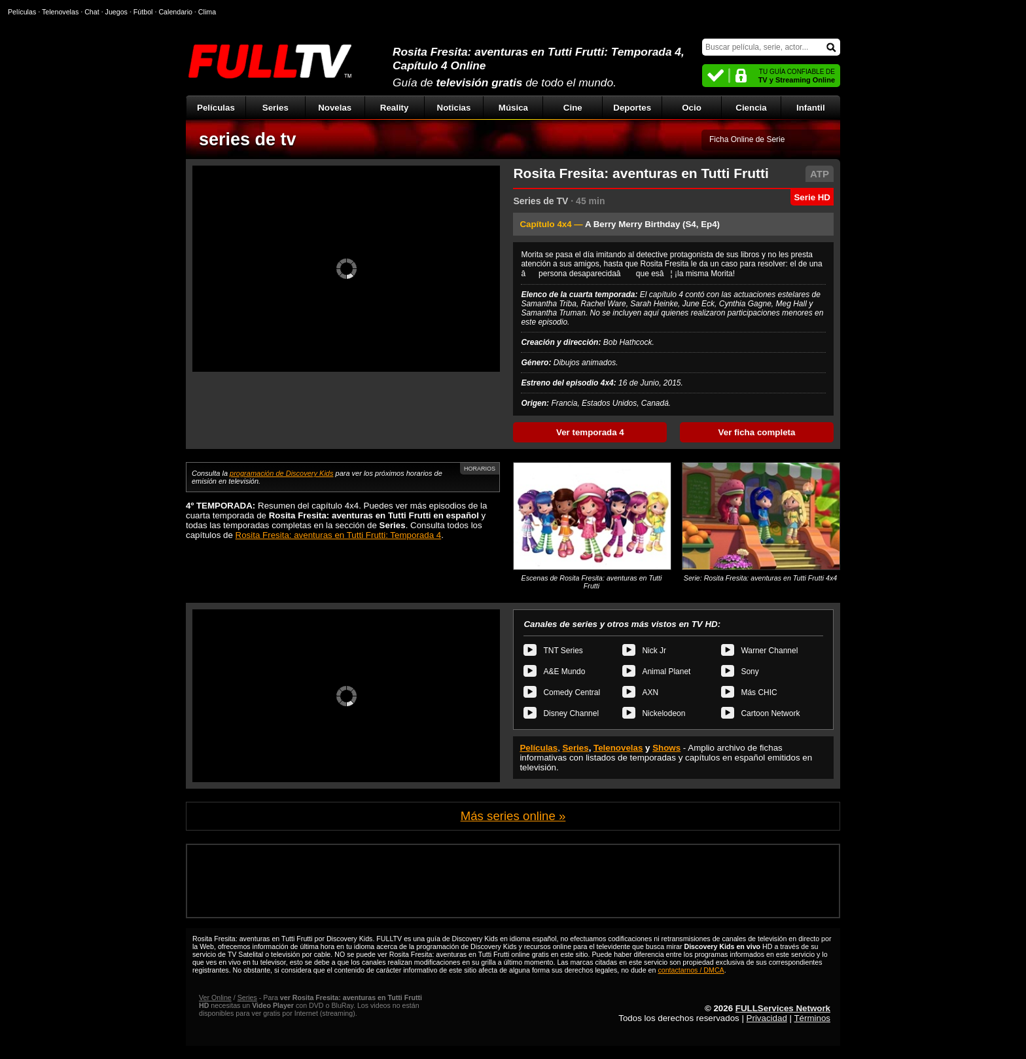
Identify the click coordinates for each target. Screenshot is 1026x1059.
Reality (394, 108)
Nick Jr (654, 650)
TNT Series (562, 650)
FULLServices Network (782, 1008)
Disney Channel (571, 713)
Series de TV (540, 201)
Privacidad (767, 1018)
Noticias (454, 108)
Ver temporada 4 (590, 432)
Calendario (175, 12)
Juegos (116, 12)
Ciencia (750, 108)
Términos (812, 1018)
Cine (572, 108)
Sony (749, 671)
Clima (207, 12)
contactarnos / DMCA (691, 970)
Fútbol (143, 12)
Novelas (334, 108)
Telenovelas (618, 748)
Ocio (691, 108)
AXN (650, 692)
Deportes (632, 108)
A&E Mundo (564, 671)
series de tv (247, 139)
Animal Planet (666, 671)
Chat (91, 12)
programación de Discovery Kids (281, 473)
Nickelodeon (663, 713)
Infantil (810, 108)
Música (513, 108)
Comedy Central (571, 692)
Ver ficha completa (757, 432)
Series (275, 108)
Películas (216, 108)
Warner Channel (769, 650)
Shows (666, 748)
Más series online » (513, 816)
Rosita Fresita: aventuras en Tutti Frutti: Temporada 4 (339, 535)
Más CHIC (759, 692)
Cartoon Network (770, 713)
